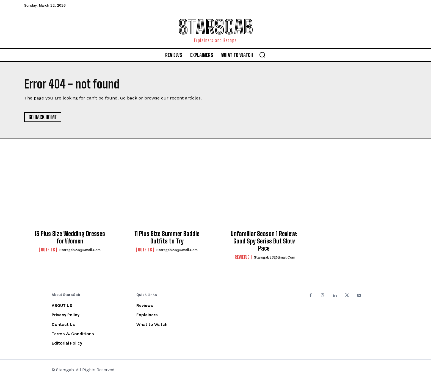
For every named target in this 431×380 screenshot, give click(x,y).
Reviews (242, 257)
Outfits (48, 250)
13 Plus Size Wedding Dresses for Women (70, 237)
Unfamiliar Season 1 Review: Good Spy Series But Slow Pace (264, 241)
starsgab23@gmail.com (80, 250)
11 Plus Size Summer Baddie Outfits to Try (167, 237)
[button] (262, 54)
